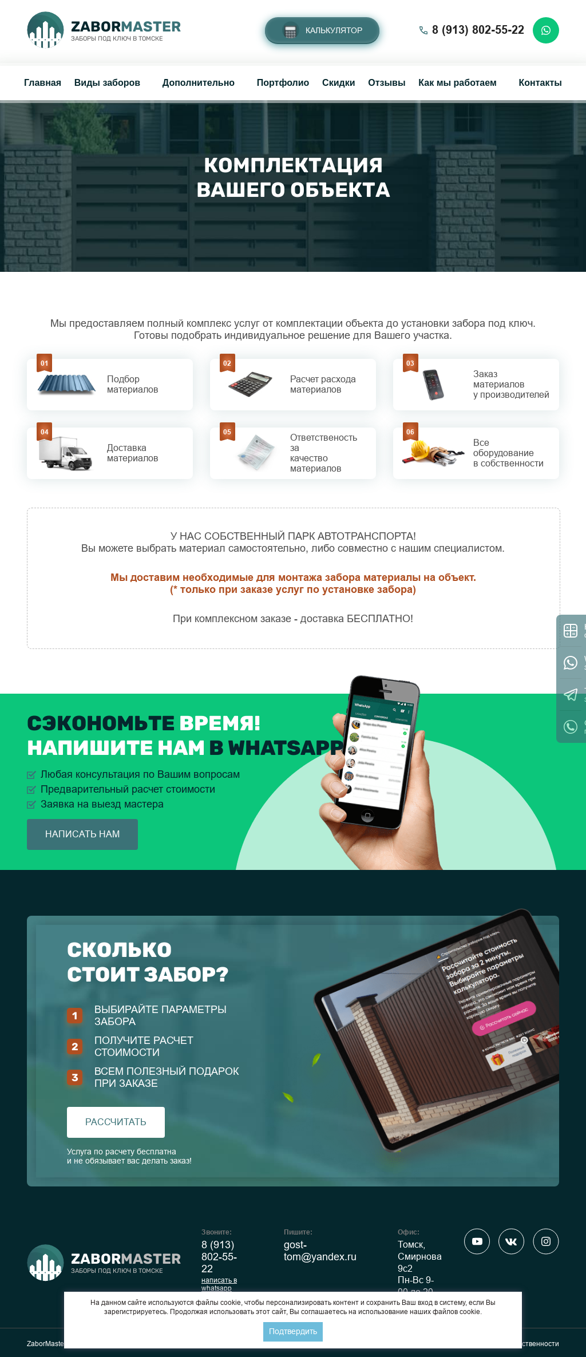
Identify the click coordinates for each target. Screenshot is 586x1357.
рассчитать (115, 1122)
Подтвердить (293, 1331)
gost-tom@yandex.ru (320, 1251)
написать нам (82, 834)
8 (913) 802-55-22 (219, 1257)
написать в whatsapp (219, 1284)
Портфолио (283, 83)
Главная (42, 83)
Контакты (539, 83)
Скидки (338, 83)
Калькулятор (334, 30)
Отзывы (386, 83)
